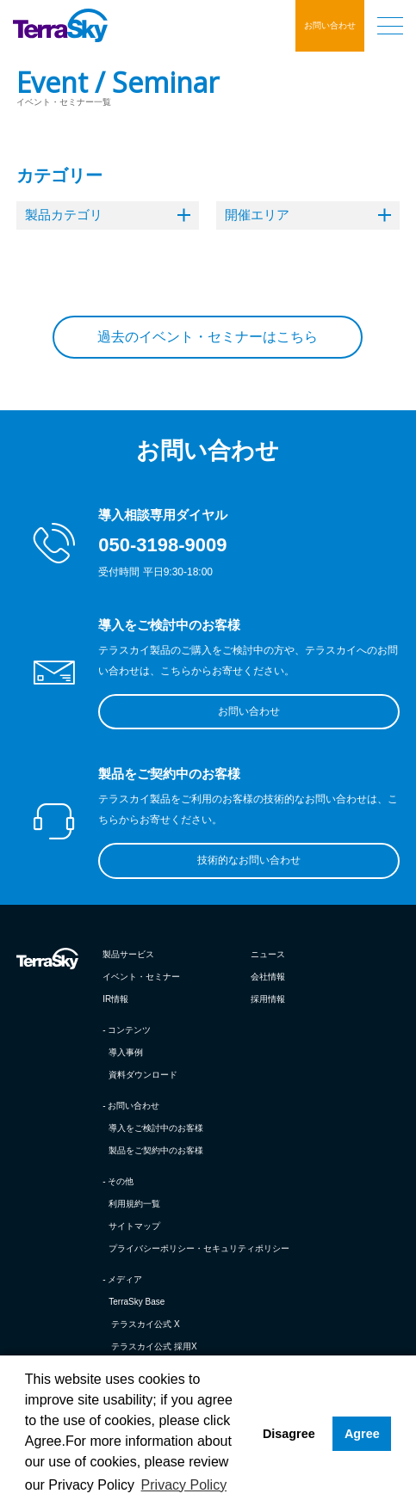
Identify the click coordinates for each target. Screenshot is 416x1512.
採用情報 (268, 999)
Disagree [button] (289, 1434)
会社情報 (268, 976)
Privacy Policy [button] (184, 1485)
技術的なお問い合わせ (249, 860)
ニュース (268, 954)
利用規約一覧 (134, 1203)
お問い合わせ (330, 25)
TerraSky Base (137, 1301)
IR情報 (115, 999)
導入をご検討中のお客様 (156, 1128)
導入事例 (126, 1052)
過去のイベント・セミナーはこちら (207, 336)
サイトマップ (134, 1226)
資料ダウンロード (143, 1074)
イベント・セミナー (141, 976)
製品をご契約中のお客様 (156, 1150)
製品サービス (128, 954)
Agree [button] (362, 1434)
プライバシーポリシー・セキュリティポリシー (199, 1248)
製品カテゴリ (107, 214)
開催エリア (307, 214)
